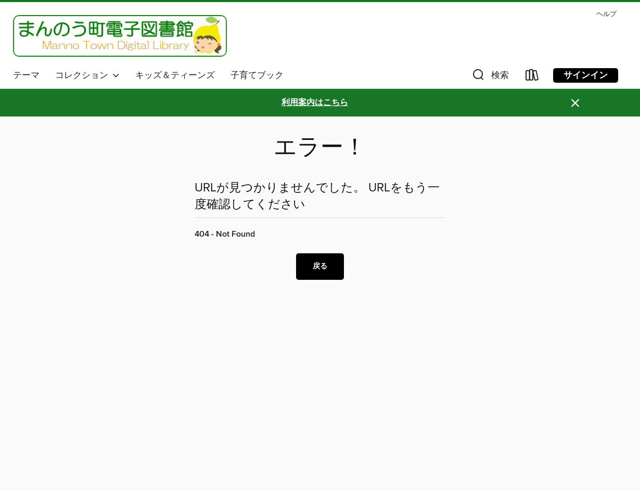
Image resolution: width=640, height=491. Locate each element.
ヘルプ (606, 14)
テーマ (26, 75)
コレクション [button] (87, 75)
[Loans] (532, 77)
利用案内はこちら (314, 102)
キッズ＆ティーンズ (175, 75)
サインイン (586, 75)
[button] (490, 77)
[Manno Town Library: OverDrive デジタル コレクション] (120, 36)
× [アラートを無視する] (575, 103)
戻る (320, 266)
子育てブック (257, 75)
